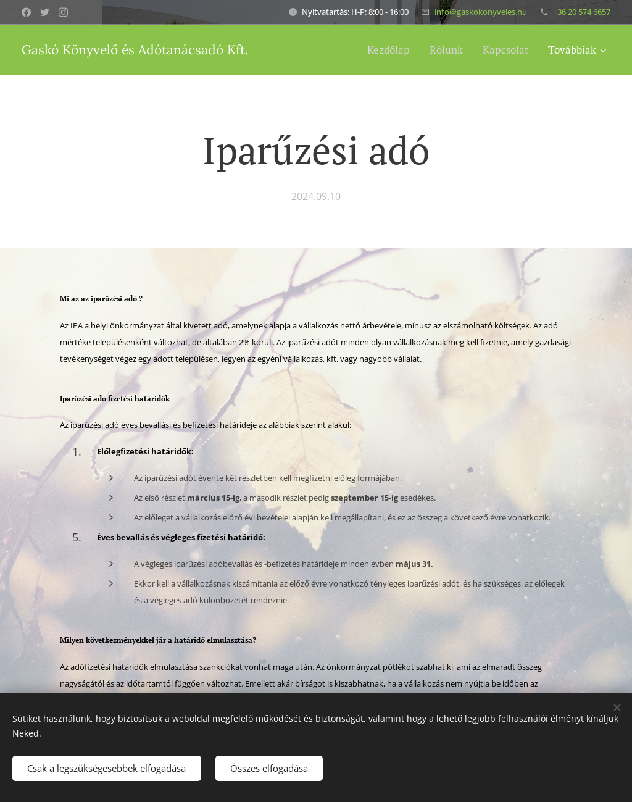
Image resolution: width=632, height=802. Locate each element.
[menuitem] (392, 50)
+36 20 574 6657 (581, 11)
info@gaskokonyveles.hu (480, 11)
